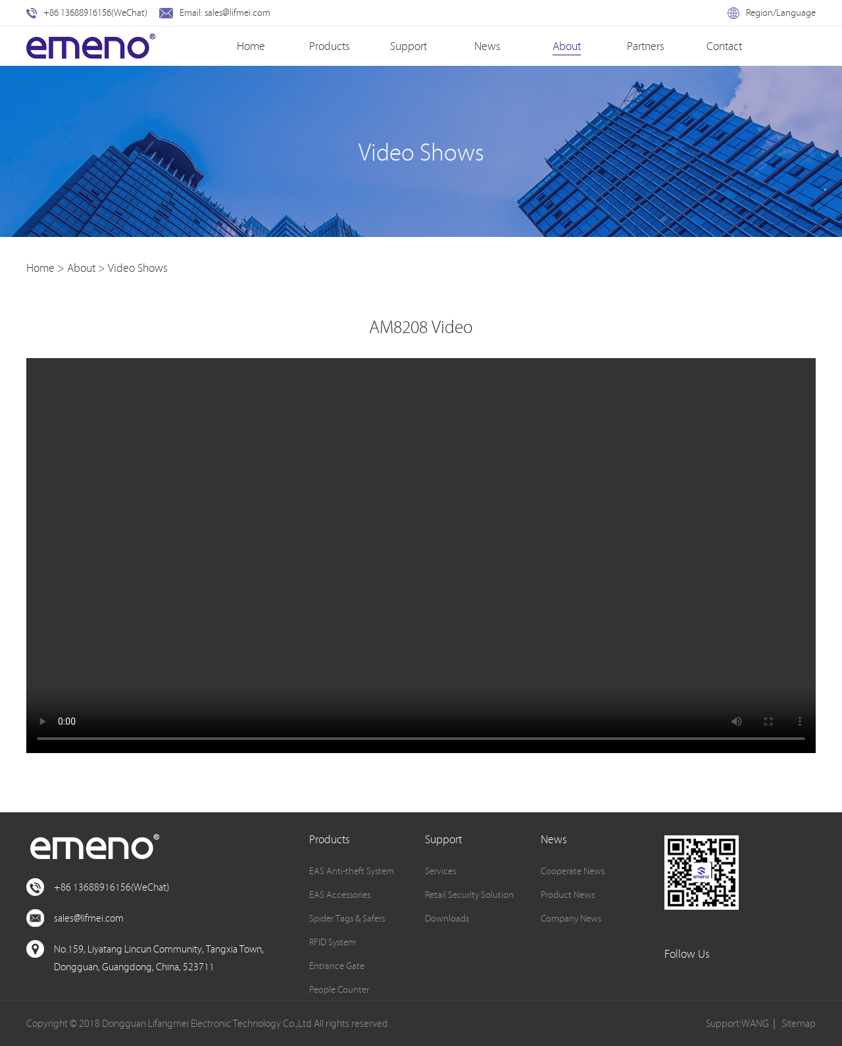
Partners (645, 46)
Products (329, 46)
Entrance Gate (336, 965)
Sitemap (798, 1023)
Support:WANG (737, 1023)
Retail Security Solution (469, 894)
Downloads (447, 918)
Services (440, 871)
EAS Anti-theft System (351, 871)
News (487, 46)
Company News (571, 918)
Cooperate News (573, 871)
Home (251, 46)
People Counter (339, 989)
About (567, 46)
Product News (568, 894)
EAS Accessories (339, 894)
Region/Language (772, 12)
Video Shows (138, 267)
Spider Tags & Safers (347, 918)
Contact (724, 46)
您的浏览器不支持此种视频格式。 (421, 555)
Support (408, 46)
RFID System (332, 942)
